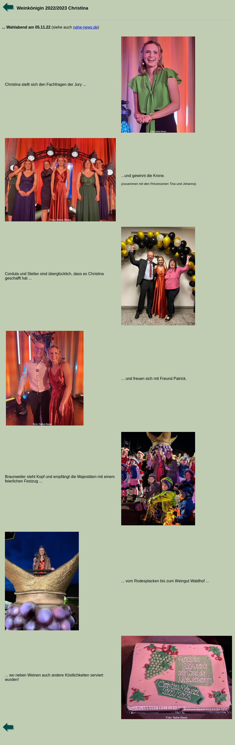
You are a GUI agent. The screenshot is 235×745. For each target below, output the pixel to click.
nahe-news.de (85, 27)
